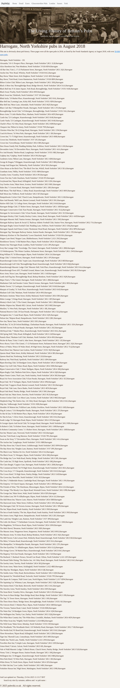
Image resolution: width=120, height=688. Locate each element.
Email (21, 3)
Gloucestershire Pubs (39, 3)
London (52, 3)
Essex (27, 3)
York (66, 3)
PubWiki (5, 3)
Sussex (59, 3)
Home (14, 3)
